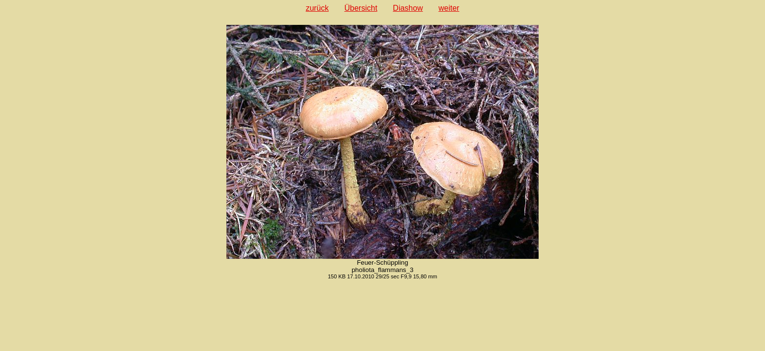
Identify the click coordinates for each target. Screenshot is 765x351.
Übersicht (361, 8)
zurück (317, 8)
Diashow (408, 8)
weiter (449, 8)
